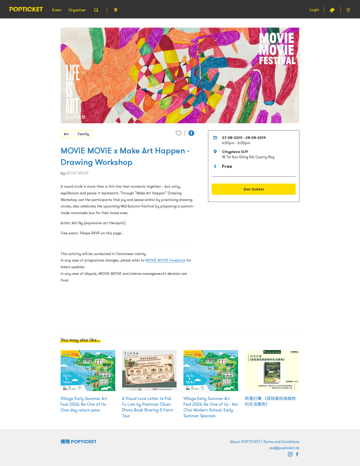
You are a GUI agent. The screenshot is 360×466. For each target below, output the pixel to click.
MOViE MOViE (77, 173)
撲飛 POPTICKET (79, 442)
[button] (191, 133)
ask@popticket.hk (284, 448)
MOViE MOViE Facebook (165, 260)
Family (83, 134)
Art (66, 134)
